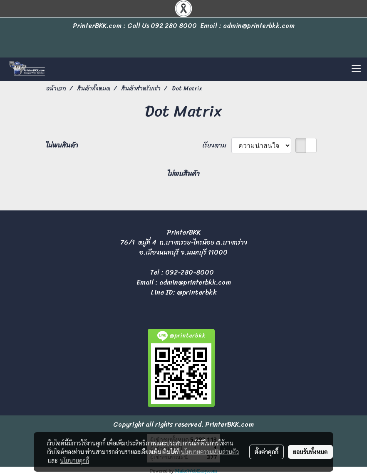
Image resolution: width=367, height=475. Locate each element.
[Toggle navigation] (356, 69)
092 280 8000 (174, 26)
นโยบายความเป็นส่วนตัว (210, 451)
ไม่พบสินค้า (62, 145)
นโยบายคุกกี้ (74, 460)
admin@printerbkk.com (195, 282)
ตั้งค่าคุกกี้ (266, 451)
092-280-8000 (189, 272)
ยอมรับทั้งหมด (310, 451)
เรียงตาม (216, 145)
